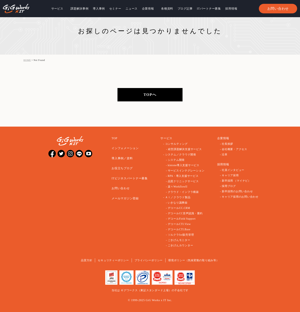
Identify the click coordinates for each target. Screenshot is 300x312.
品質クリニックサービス (183, 181)
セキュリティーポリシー (113, 260)
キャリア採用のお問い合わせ (240, 196)
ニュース (132, 8)
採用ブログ (229, 186)
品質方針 (86, 260)
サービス (57, 8)
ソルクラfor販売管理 (181, 234)
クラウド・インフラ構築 (183, 192)
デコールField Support (182, 218)
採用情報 (231, 8)
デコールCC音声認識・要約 (185, 213)
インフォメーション (125, 148)
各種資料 (167, 8)
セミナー (115, 8)
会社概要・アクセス (234, 149)
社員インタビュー (233, 170)
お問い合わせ (278, 9)
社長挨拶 (227, 143)
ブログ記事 (185, 8)
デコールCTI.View (179, 224)
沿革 (224, 154)
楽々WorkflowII (178, 186)
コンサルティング (176, 143)
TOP (114, 138)
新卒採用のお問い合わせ (237, 191)
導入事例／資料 (122, 158)
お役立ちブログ (122, 168)
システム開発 (176, 159)
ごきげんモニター (179, 240)
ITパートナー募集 (209, 8)
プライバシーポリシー (149, 260)
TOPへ (150, 95)
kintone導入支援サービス (183, 165)
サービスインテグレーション (186, 170)
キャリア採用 (230, 175)
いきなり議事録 (178, 202)
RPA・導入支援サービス (183, 176)
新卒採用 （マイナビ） (236, 180)
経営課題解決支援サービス (185, 149)
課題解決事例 (79, 8)
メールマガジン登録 (125, 198)
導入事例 (99, 8)
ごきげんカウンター (180, 245)
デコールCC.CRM (179, 208)
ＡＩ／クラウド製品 (178, 197)
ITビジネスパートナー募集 (130, 178)
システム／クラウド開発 (180, 154)
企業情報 (148, 8)
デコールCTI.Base (179, 229)
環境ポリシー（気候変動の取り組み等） (193, 260)
